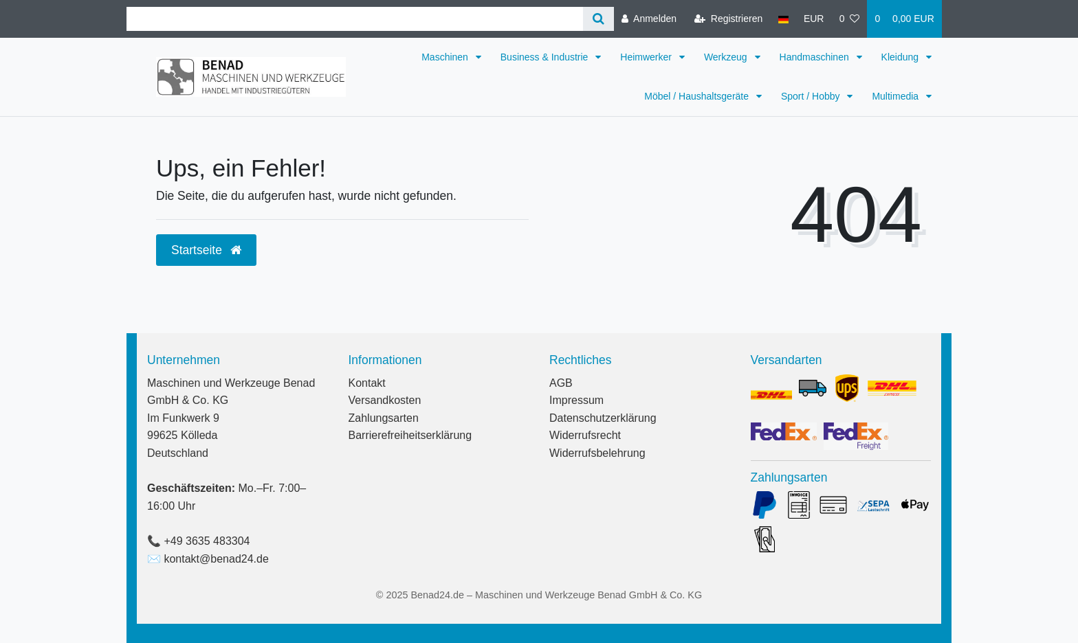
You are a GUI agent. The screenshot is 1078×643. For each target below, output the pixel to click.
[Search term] (354, 19)
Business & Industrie (545, 57)
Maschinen (446, 57)
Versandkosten (385, 400)
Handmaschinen (816, 57)
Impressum (576, 400)
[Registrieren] (728, 19)
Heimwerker (647, 57)
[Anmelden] (649, 19)
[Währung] (814, 19)
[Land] (782, 19)
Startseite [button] (206, 250)
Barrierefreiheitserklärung (410, 435)
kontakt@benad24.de (216, 559)
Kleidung (901, 57)
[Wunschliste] (850, 19)
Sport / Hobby (812, 96)
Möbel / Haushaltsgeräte (697, 96)
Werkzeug (727, 57)
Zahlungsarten (384, 418)
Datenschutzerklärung (603, 418)
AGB (561, 383)
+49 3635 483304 (207, 541)
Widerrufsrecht (585, 435)
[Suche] (598, 19)
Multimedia (896, 96)
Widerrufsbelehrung (597, 453)
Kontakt (367, 383)
